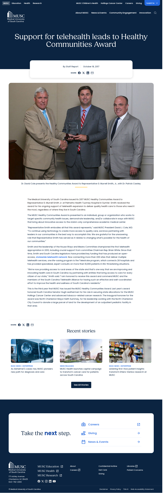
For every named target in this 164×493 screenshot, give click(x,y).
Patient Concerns (135, 470)
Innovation (145, 12)
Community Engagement (123, 12)
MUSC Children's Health (87, 3)
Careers (129, 3)
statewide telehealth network (51, 257)
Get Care (103, 470)
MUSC (6, 3)
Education (16, 3)
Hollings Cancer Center (111, 3)
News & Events (99, 12)
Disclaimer (104, 489)
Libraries (132, 466)
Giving (139, 3)
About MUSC (82, 12)
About (73, 466)
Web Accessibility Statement (142, 489)
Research (37, 3)
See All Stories (81, 384)
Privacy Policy (115, 489)
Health (27, 3)
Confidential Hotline (108, 466)
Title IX (125, 489)
